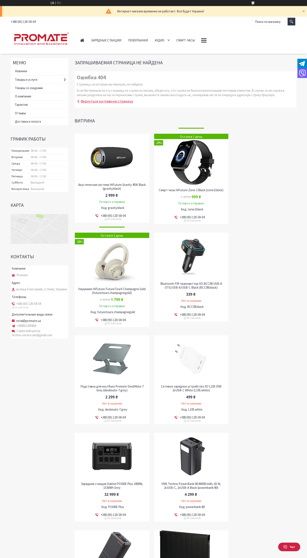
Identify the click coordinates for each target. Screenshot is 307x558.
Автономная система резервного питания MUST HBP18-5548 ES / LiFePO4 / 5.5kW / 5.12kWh (185, 484)
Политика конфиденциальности (174, 553)
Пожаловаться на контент (140, 553)
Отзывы (20, 113)
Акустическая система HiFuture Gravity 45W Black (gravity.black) (110, 187)
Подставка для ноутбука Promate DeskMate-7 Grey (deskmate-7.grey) (185, 289)
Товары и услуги (26, 80)
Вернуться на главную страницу (107, 101)
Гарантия (21, 105)
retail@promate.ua (28, 321)
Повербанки (138, 40)
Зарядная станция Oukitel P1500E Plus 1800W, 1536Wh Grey (110, 387)
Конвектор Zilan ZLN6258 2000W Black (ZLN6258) (110, 482)
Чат (289, 547)
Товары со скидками (29, 88)
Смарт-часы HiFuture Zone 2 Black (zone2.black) (185, 190)
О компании (23, 96)
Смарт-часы (185, 40)
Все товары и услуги (278, 526)
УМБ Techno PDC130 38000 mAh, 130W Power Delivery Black (261, 387)
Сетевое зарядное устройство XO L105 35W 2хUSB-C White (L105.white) (261, 289)
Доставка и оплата (28, 121)
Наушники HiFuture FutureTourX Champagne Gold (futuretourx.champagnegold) (260, 192)
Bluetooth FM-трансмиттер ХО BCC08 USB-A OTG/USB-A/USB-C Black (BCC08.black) (110, 289)
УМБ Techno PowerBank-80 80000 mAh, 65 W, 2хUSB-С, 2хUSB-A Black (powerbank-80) (185, 387)
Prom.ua (170, 550)
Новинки (21, 71)
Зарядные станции (106, 40)
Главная (82, 40)
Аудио (159, 40)
